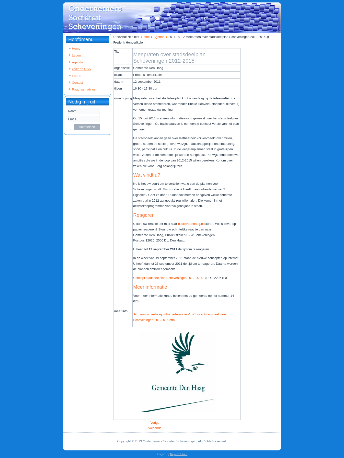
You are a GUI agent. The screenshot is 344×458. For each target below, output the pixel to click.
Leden (76, 55)
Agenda (77, 62)
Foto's (76, 76)
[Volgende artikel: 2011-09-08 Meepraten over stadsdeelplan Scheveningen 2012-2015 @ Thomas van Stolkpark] (154, 428)
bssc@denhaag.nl (191, 224)
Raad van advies (84, 89)
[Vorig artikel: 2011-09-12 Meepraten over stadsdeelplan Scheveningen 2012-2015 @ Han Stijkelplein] (155, 422)
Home (76, 48)
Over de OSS (81, 69)
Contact (77, 82)
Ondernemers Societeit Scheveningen (169, 441)
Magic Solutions (179, 454)
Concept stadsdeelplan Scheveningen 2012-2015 (169, 278)
